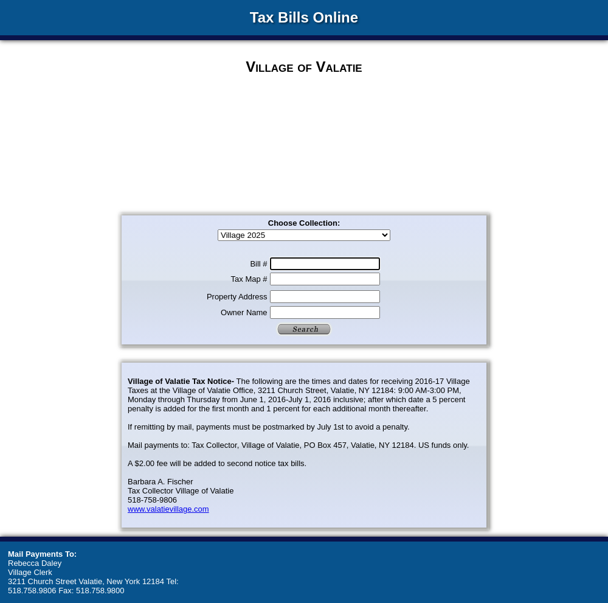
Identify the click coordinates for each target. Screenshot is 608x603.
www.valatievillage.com (168, 509)
